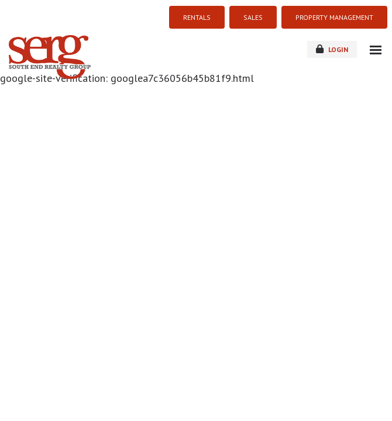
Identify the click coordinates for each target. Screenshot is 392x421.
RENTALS (197, 17)
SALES (253, 17)
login (332, 49)
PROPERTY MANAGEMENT (334, 17)
